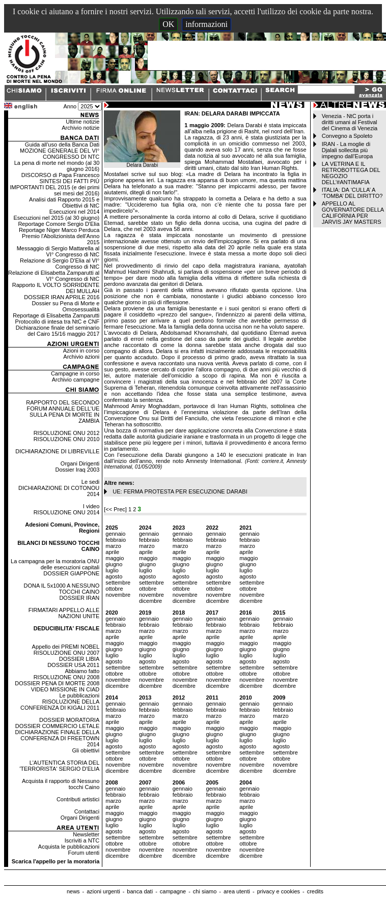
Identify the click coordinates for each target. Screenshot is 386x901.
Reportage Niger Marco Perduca (59, 230)
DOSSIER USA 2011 (73, 665)
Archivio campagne (76, 379)
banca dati (140, 891)
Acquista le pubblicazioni (68, 847)
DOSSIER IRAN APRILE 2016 (61, 297)
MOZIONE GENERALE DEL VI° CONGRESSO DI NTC (59, 154)
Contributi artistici (78, 799)
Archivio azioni (81, 357)
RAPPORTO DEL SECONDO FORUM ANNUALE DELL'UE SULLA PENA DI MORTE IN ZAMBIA (62, 411)
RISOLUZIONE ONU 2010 (67, 439)
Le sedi (90, 482)
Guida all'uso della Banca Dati (62, 144)
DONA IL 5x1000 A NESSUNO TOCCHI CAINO (61, 589)
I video (91, 506)
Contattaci (87, 811)
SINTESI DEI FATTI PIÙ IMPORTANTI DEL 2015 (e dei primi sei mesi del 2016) (54, 187)
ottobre (114, 589)
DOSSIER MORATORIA (69, 720)
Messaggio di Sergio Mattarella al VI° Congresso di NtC (58, 251)
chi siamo (204, 891)
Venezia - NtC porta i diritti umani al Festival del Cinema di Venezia (349, 122)
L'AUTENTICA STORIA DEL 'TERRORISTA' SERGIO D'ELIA (59, 766)
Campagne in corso (75, 373)
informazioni (206, 24)
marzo (113, 546)
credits (315, 891)
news (73, 891)
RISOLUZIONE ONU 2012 (67, 433)
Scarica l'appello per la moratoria (56, 861)
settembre (117, 582)
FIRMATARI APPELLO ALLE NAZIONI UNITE (64, 613)
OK (168, 24)
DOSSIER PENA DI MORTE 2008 (57, 683)
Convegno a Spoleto (347, 136)
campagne (173, 891)
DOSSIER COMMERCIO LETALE (57, 726)
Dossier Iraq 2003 (77, 470)
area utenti (237, 891)
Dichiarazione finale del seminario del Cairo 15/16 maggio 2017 (57, 331)
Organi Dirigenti (80, 463)
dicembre (150, 601)
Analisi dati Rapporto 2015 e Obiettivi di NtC (64, 202)
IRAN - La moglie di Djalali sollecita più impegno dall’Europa (347, 150)
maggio (114, 558)
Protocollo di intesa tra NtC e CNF (57, 321)
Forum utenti (84, 853)
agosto (113, 576)
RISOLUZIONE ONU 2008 (67, 677)
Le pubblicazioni (79, 695)
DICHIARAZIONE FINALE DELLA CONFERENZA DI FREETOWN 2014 (57, 738)
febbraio (115, 540)
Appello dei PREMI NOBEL (66, 647)
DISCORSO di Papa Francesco (60, 175)
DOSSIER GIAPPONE (71, 573)
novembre (117, 595)
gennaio (115, 534)
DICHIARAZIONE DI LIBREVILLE (57, 451)
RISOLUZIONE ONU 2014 (67, 512)
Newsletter (86, 834)
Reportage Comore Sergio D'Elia (58, 224)
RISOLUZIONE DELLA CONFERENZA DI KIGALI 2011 (59, 705)
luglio (112, 570)
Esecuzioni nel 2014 (74, 212)
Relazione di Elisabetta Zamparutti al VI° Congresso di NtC (53, 276)
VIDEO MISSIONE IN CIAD (65, 689)
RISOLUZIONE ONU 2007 (67, 653)
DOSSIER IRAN (79, 598)
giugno (113, 564)
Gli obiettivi (85, 750)
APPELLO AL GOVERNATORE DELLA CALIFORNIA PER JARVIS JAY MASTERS (353, 212)
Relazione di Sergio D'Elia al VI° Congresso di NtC (59, 263)
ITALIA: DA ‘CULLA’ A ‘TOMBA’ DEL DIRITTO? (352, 193)
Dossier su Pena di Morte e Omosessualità (66, 306)
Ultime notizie (82, 122)
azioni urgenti (103, 891)
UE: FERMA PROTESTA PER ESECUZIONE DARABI (180, 491)
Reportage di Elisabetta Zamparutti (56, 315)
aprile (112, 552)
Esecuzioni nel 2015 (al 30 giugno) (56, 218)
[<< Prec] (116, 509)
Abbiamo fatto (82, 671)
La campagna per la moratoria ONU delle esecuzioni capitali (55, 564)
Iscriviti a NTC (82, 840)
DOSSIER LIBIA (79, 659)
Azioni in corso (81, 350)
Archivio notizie (80, 128)
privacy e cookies (278, 891)
